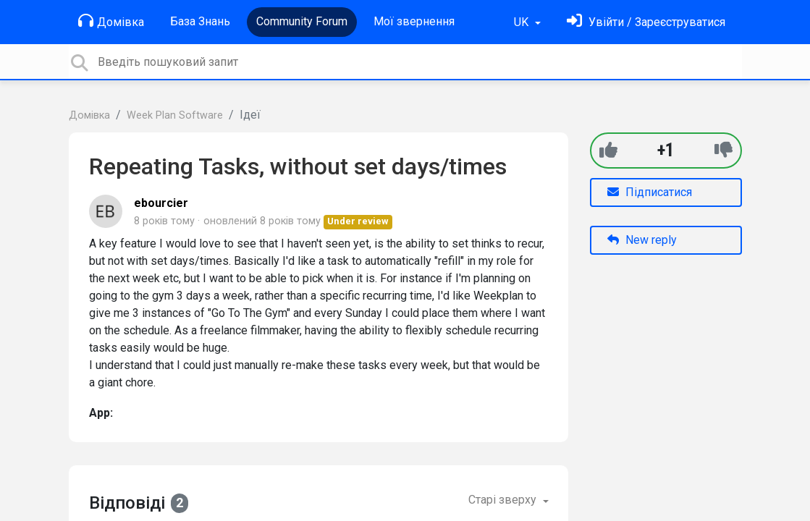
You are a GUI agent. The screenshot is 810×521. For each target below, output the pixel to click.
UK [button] (522, 22)
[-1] (723, 150)
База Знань (200, 21)
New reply (642, 240)
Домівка (111, 21)
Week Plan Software (175, 115)
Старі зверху (503, 500)
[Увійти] (646, 22)
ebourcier (161, 203)
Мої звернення (414, 21)
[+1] (608, 150)
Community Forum (301, 21)
